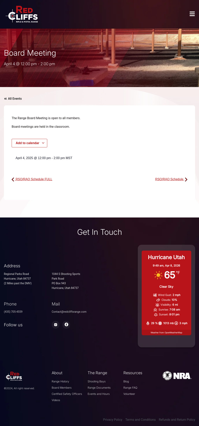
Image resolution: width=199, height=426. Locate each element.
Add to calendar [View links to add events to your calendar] (30, 143)
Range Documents (99, 387)
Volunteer (129, 393)
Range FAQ (130, 387)
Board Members (62, 387)
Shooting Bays (97, 381)
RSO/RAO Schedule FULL (32, 179)
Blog (126, 381)
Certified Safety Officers (67, 393)
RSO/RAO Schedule (171, 179)
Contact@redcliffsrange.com (69, 311)
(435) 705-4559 (13, 311)
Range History (60, 381)
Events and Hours (99, 393)
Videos (56, 400)
